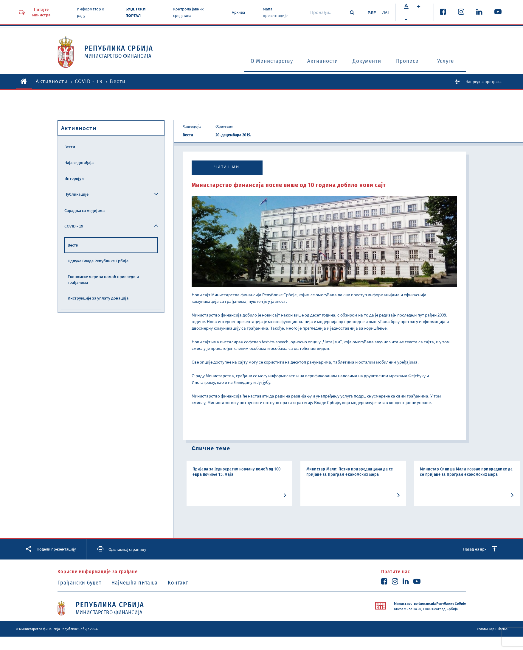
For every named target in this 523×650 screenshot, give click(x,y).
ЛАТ (385, 12)
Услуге (446, 61)
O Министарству (264, 61)
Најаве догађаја (79, 162)
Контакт (180, 582)
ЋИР (371, 12)
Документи (365, 61)
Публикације (76, 194)
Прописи (407, 61)
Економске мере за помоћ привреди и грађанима (103, 279)
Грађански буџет (80, 582)
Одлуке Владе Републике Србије (98, 261)
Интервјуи (74, 178)
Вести (69, 146)
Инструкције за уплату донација (98, 298)
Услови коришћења (492, 628)
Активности (319, 61)
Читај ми (227, 166)
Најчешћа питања (135, 582)
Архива (238, 12)
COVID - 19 (89, 81)
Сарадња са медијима (84, 210)
